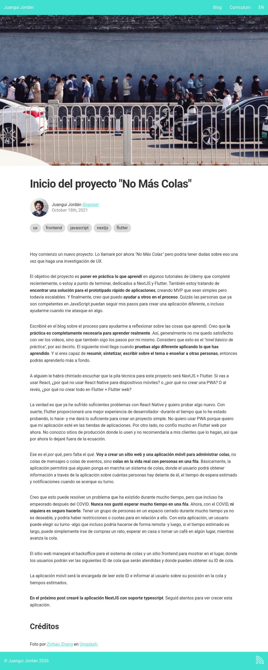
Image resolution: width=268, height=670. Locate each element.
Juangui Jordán (19, 7)
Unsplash (88, 644)
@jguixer (90, 204)
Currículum (240, 7)
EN (261, 7)
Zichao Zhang (60, 644)
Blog (217, 7)
